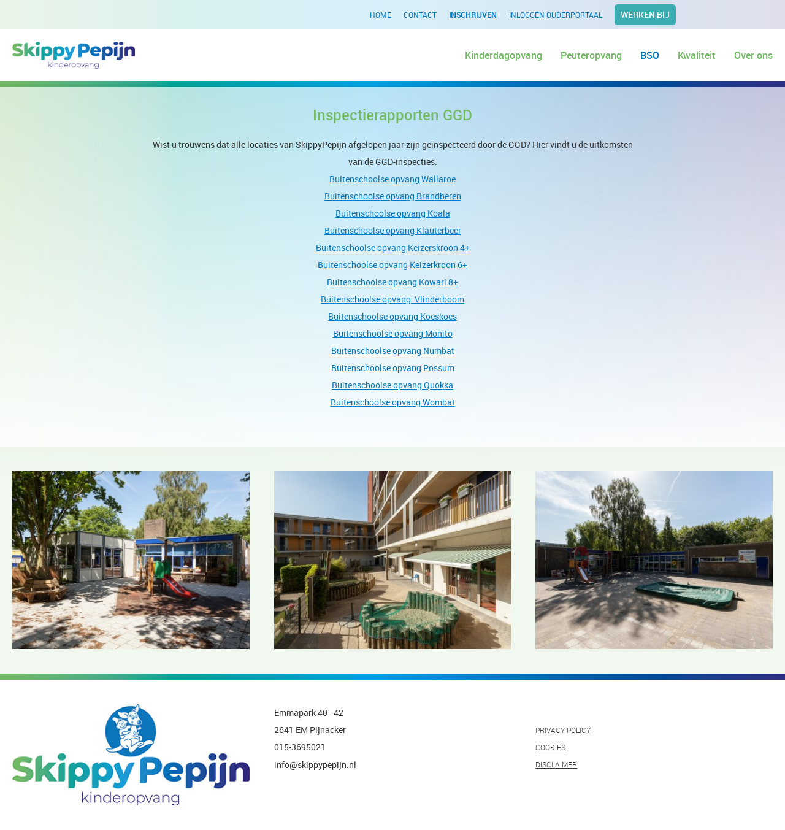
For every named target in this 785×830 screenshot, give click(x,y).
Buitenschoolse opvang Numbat (392, 350)
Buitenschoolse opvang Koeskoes (392, 316)
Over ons (753, 55)
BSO (649, 55)
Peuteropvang (591, 55)
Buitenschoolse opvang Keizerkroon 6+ (392, 265)
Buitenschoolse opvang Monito (393, 333)
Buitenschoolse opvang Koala (392, 213)
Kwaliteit (697, 55)
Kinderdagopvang (503, 55)
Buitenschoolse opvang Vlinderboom (392, 299)
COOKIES (550, 747)
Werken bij (645, 14)
